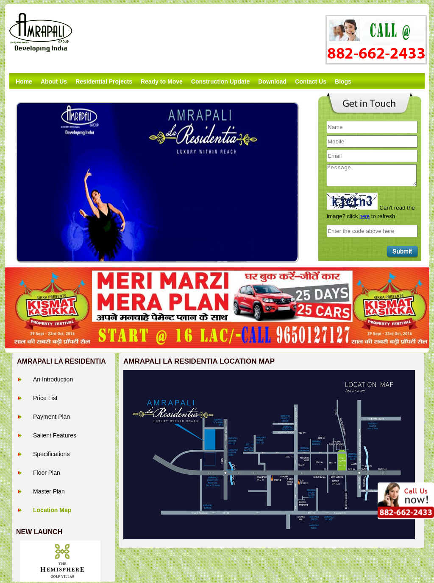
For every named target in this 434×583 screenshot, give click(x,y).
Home (24, 81)
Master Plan (49, 491)
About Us (54, 81)
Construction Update (220, 81)
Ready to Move (162, 81)
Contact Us (310, 81)
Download (272, 81)
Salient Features (54, 435)
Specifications (51, 454)
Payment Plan (51, 416)
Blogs (343, 81)
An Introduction (53, 379)
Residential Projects (103, 81)
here (364, 216)
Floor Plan (46, 472)
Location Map (52, 510)
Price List (45, 398)
